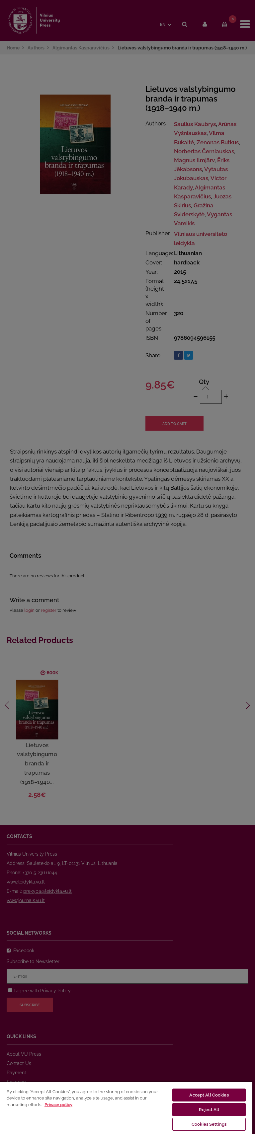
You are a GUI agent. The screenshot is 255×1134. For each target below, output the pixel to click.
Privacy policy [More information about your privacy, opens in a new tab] (58, 1104)
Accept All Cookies (208, 1095)
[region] (126, 1107)
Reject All (209, 1109)
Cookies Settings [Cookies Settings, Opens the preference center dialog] (209, 1124)
